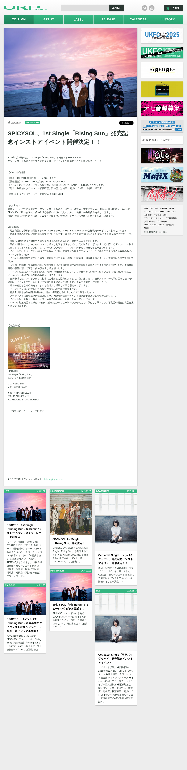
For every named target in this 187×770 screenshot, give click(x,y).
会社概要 (148, 215)
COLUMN (154, 208)
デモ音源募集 (171, 218)
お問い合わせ (150, 221)
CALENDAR (160, 212)
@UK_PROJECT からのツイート (159, 140)
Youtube (152, 8)
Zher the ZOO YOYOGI (154, 225)
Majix (146, 228)
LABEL (172, 208)
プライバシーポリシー (153, 218)
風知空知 (170, 225)
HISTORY (171, 212)
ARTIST (163, 208)
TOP (146, 208)
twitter (145, 8)
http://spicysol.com (53, 479)
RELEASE (148, 212)
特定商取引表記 (160, 215)
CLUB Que (162, 221)
